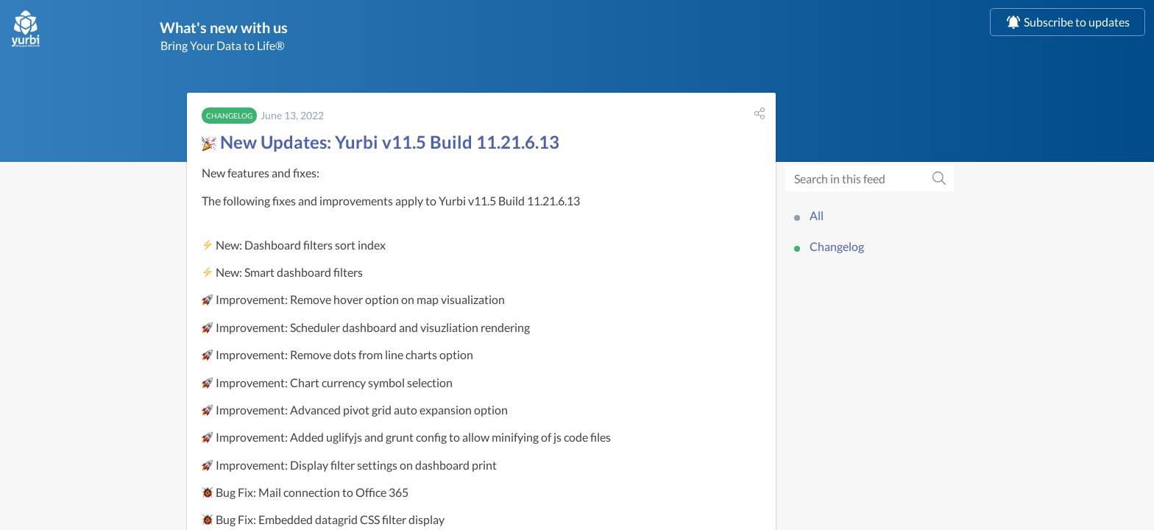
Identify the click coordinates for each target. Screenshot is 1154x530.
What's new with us (272, 28)
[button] (759, 116)
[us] (25, 28)
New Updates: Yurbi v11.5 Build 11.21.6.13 (380, 144)
